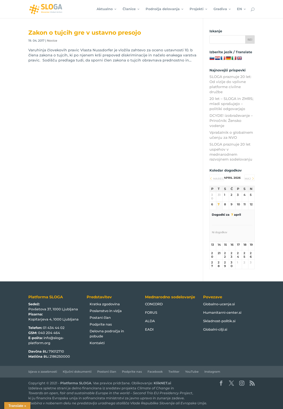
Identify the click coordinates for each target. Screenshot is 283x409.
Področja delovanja (163, 9)
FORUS (151, 313)
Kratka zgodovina (105, 304)
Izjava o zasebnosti (42, 372)
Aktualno (105, 9)
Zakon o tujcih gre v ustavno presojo (84, 32)
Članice (129, 9)
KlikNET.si (162, 383)
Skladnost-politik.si (219, 321)
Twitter (173, 372)
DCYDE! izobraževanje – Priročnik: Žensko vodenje (231, 120)
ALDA (150, 321)
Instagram (212, 372)
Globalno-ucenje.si (219, 304)
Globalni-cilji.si (215, 329)
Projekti (197, 9)
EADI (149, 329)
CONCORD (154, 304)
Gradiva (220, 9)
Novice (52, 40)
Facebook (155, 372)
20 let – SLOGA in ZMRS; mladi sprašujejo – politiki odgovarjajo (231, 104)
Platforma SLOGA (75, 383)
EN (239, 9)
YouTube (192, 372)
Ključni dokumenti (77, 372)
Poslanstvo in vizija (106, 311)
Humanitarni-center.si (222, 313)
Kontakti (97, 343)
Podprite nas (101, 324)
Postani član (100, 318)
